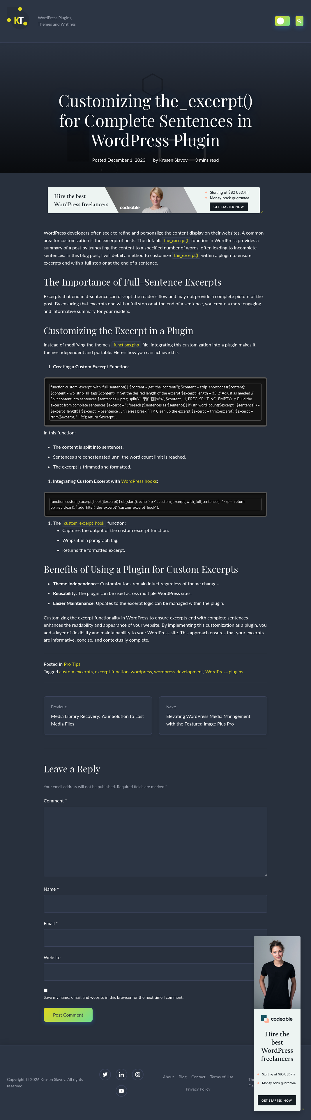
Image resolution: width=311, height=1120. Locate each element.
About (168, 1076)
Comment (55, 800)
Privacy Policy (198, 1088)
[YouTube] (121, 1091)
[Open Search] (299, 21)
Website (52, 957)
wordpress (141, 671)
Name (51, 889)
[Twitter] (105, 1074)
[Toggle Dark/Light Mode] (282, 21)
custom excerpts (76, 671)
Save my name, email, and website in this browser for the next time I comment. (113, 997)
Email (51, 923)
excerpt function (111, 671)
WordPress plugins (224, 671)
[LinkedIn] (121, 1074)
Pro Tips (72, 664)
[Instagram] (138, 1074)
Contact (198, 1076)
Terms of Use (221, 1076)
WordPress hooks (139, 481)
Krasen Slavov (173, 160)
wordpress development (178, 671)
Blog (183, 1076)
